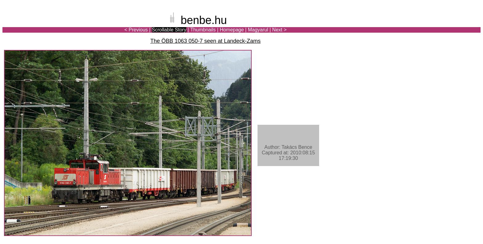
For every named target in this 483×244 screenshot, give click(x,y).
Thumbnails (203, 29)
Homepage (232, 29)
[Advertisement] (444, 26)
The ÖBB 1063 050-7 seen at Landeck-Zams (205, 41)
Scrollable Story (169, 29)
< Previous (136, 29)
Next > (279, 29)
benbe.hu (204, 20)
